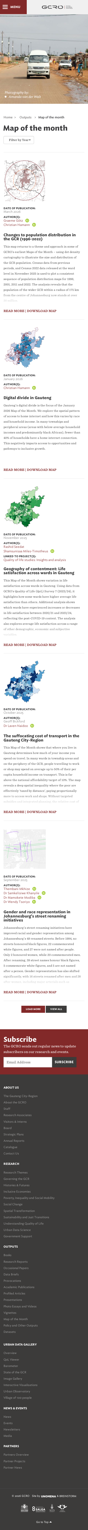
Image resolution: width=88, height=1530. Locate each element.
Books (7, 1255)
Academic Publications (19, 1287)
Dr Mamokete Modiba (19, 897)
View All (56, 1009)
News (7, 1416)
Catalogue (10, 1147)
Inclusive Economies (17, 1191)
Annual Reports (14, 1140)
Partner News (13, 1467)
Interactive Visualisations (21, 1385)
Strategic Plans (14, 1134)
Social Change (13, 1204)
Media (8, 1436)
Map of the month (51, 117)
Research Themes (16, 1172)
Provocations (12, 1280)
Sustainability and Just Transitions (26, 1217)
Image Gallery (13, 1378)
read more (14, 311)
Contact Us (11, 1153)
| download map (40, 311)
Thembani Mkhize (17, 889)
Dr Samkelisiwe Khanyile (21, 893)
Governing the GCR (16, 1179)
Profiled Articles (14, 1293)
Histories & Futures (17, 1185)
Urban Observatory (17, 1391)
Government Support (18, 1236)
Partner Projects (14, 1461)
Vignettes (10, 1312)
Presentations (13, 1300)
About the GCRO (15, 1102)
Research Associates (18, 1115)
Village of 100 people (18, 1397)
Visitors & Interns (15, 1121)
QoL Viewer (11, 1359)
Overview (10, 1353)
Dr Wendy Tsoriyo (17, 902)
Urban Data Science (17, 1230)
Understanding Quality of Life (24, 1223)
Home (8, 117)
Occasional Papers (16, 1268)
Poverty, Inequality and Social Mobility (29, 1198)
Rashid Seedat (14, 547)
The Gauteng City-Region (21, 1096)
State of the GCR (15, 1372)
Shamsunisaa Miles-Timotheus (26, 551)
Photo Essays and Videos (20, 1306)
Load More (33, 1009)
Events (8, 1423)
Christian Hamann (17, 225)
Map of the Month (16, 1319)
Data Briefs (11, 1274)
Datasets (10, 1332)
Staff (7, 1108)
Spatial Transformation (19, 1211)
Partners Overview (16, 1454)
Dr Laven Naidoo (16, 726)
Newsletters (12, 1429)
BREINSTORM (67, 1496)
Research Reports (16, 1261)
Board (8, 1128)
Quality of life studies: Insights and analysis (35, 560)
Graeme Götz (13, 220)
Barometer (11, 1366)
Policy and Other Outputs (21, 1325)
